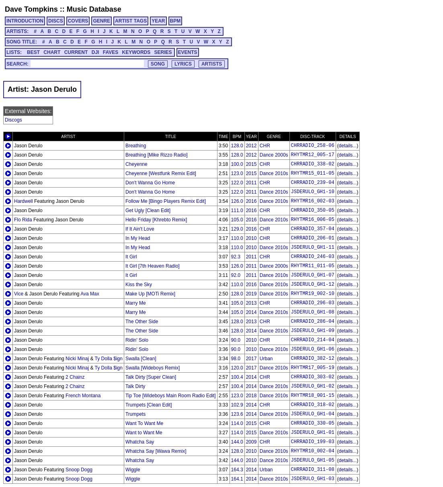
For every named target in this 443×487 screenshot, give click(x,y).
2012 (251, 146)
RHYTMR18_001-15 (312, 395)
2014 (251, 312)
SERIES (163, 52)
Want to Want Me (143, 432)
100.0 (237, 164)
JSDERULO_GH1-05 (312, 460)
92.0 (235, 275)
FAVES (110, 52)
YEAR (158, 21)
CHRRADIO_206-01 (312, 238)
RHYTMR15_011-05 (312, 173)
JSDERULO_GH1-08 (312, 312)
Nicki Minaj (77, 358)
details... (348, 146)
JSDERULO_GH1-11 (312, 247)
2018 (251, 395)
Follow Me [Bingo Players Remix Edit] (165, 201)
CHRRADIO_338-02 (312, 164)
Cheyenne (136, 164)
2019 (251, 294)
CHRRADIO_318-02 (312, 405)
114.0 (237, 423)
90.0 (235, 340)
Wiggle (132, 470)
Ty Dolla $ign (109, 358)
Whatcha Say (139, 442)
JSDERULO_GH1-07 (312, 275)
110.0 (237, 238)
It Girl (131, 257)
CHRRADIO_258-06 (312, 146)
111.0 (237, 210)
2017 (251, 358)
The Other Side (141, 321)
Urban (266, 358)
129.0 (237, 229)
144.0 (237, 442)
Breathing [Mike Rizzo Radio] (156, 155)
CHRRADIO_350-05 (312, 210)
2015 (251, 164)
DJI (95, 52)
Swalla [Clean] (140, 358)
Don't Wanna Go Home (150, 183)
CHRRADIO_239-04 (312, 183)
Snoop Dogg (79, 470)
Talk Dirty (135, 386)
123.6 (237, 414)
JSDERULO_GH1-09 (312, 331)
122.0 (237, 183)
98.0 (235, 358)
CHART (51, 52)
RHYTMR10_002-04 (312, 451)
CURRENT (76, 52)
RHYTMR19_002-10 (312, 294)
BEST (33, 52)
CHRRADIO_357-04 (312, 229)
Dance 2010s (274, 173)
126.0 (237, 201)
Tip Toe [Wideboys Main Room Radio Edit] (170, 395)
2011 (251, 183)
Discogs (13, 120)
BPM (175, 21)
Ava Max (89, 294)
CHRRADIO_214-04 (312, 340)
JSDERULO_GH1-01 (312, 432)
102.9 (237, 405)
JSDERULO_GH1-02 (312, 386)
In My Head (137, 238)
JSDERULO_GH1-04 (312, 414)
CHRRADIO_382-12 (312, 358)
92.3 (235, 257)
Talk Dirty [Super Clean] (150, 377)
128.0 (237, 146)
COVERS (78, 21)
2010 (251, 238)
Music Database (94, 9)
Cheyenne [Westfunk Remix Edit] (160, 173)
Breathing (135, 146)
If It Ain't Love (139, 229)
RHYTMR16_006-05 (312, 220)
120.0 (237, 368)
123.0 (237, 173)
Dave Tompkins (31, 9)
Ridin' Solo (136, 340)
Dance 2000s (274, 155)
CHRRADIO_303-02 (312, 377)
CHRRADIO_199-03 (312, 442)
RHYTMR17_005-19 (312, 368)
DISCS (55, 21)
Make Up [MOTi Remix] (150, 294)
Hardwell (23, 201)
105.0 (237, 220)
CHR (265, 146)
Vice (18, 294)
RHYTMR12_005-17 (312, 155)
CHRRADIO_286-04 (312, 321)
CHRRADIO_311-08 (312, 470)
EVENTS (187, 52)
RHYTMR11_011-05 (312, 266)
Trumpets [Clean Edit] (148, 405)
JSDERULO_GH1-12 (312, 284)
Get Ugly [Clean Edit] (147, 210)
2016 (251, 201)
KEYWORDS (136, 52)
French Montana (83, 395)
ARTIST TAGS (131, 21)
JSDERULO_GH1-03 (312, 479)
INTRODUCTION (24, 21)
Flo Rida (23, 220)
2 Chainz (75, 377)
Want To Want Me (144, 423)
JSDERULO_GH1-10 (312, 192)
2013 (251, 303)
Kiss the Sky (138, 284)
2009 (251, 442)
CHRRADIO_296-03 (312, 303)
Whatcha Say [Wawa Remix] (156, 451)
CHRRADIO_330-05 (312, 423)
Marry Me (135, 303)
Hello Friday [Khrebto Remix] (156, 220)
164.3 (237, 470)
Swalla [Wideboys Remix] (152, 368)
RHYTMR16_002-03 (312, 201)
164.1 (237, 479)
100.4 (237, 377)
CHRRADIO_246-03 (312, 257)
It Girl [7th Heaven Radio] (152, 266)
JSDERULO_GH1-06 (312, 349)
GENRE (101, 21)
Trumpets (135, 414)
